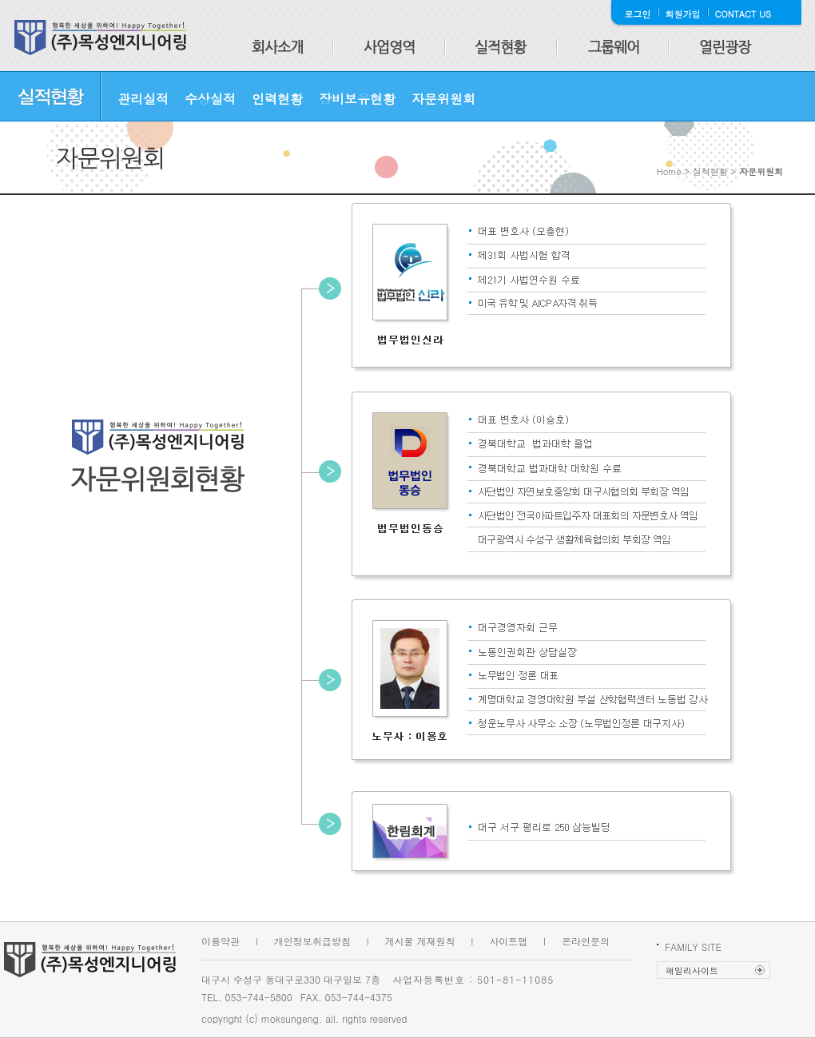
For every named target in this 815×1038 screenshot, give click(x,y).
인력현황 (277, 98)
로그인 (638, 14)
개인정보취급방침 (312, 941)
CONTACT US (743, 14)
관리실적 (143, 98)
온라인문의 (586, 941)
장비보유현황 (357, 98)
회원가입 (683, 14)
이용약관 (220, 941)
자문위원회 (443, 98)
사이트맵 (508, 941)
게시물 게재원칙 (420, 941)
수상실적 (210, 98)
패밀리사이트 (692, 970)
